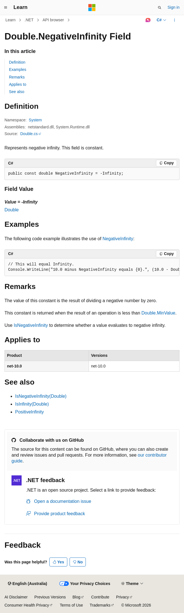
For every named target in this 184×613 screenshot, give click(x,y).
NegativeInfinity (118, 238)
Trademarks (100, 605)
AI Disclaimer (15, 597)
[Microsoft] (92, 7)
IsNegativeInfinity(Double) (40, 396)
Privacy (122, 597)
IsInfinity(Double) (32, 404)
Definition (17, 62)
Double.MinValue (158, 313)
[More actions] (175, 20)
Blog (77, 597)
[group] (92, 267)
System (35, 120)
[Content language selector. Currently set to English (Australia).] (27, 583)
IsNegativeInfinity (31, 325)
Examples (17, 69)
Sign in (173, 7)
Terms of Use (71, 605)
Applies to (17, 84)
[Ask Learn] (147, 20)
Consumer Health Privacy (26, 605)
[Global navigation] (5, 8)
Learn (11, 20)
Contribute (100, 597)
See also (16, 91)
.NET (29, 20)
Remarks (17, 77)
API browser (53, 20)
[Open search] (159, 8)
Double (11, 209)
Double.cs (29, 133)
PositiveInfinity (29, 412)
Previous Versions (50, 597)
